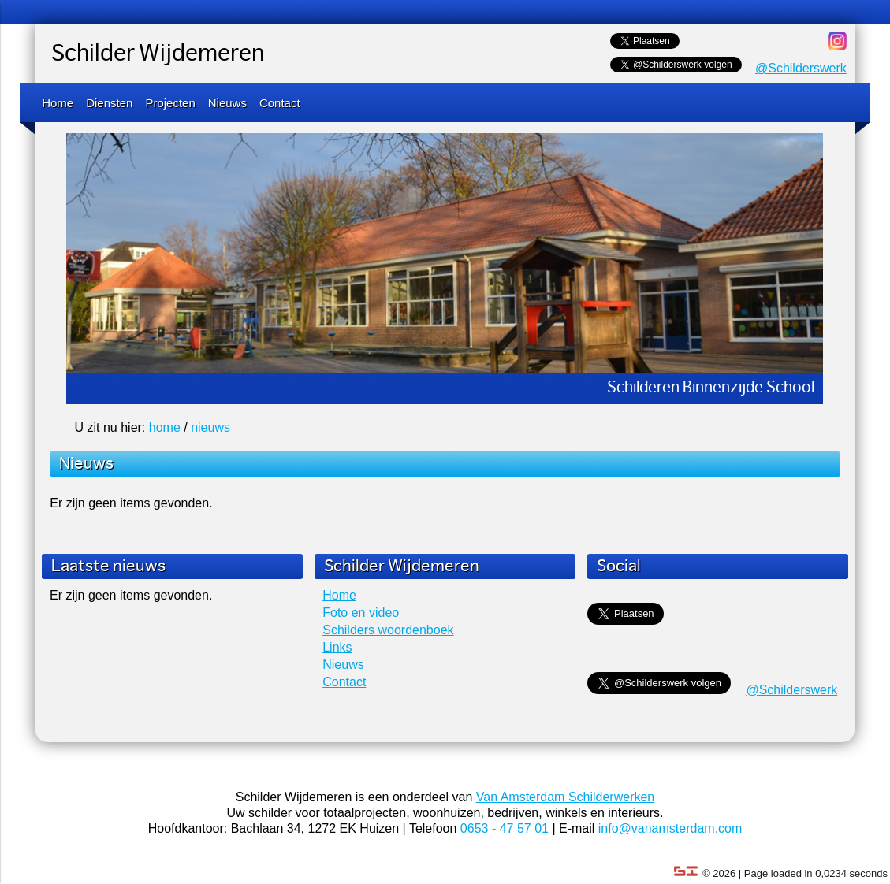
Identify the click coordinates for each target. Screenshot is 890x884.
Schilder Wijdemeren (157, 54)
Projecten (170, 103)
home (165, 427)
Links (337, 647)
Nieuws (227, 103)
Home (57, 103)
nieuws (210, 427)
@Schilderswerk (801, 68)
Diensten (109, 103)
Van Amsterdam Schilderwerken (565, 797)
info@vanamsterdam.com (670, 828)
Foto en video (360, 612)
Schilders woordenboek (387, 630)
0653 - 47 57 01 (504, 828)
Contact (279, 103)
